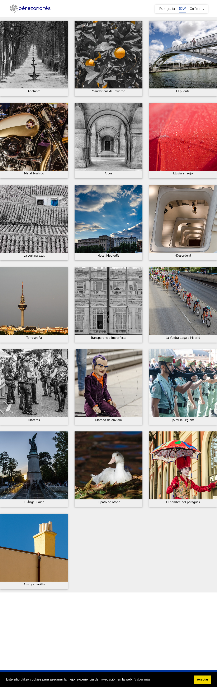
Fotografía (167, 8)
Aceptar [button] (202, 679)
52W (182, 8)
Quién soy (197, 8)
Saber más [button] (142, 679)
